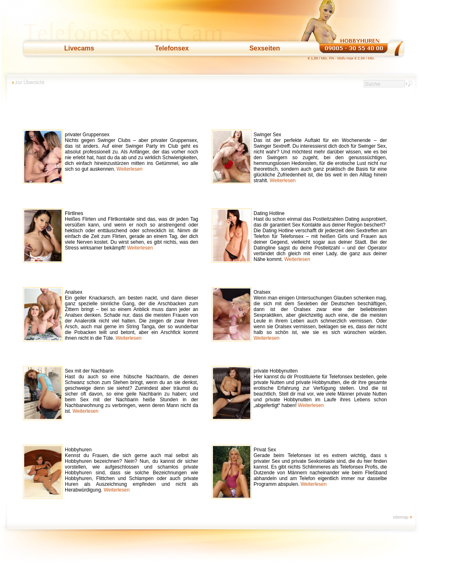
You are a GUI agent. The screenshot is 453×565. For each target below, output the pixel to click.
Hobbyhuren (131, 470)
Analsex (131, 315)
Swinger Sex (320, 157)
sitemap (401, 517)
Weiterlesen (129, 169)
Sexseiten (264, 48)
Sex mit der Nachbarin (131, 391)
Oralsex (320, 315)
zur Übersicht (29, 82)
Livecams (79, 48)
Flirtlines (131, 230)
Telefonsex (172, 48)
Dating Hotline (320, 236)
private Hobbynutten (320, 388)
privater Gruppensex (131, 152)
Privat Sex (320, 467)
